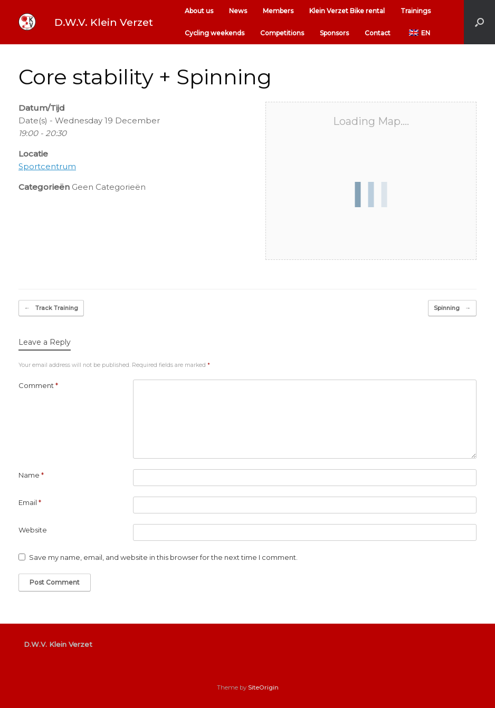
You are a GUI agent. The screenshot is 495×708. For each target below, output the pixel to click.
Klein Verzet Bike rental (347, 11)
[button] (479, 22)
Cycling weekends (214, 33)
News (238, 11)
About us (199, 11)
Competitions (282, 33)
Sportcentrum (47, 166)
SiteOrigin (263, 687)
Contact (378, 33)
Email (29, 502)
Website (32, 530)
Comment (38, 385)
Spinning (452, 308)
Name (31, 475)
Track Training (51, 308)
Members (278, 11)
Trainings (416, 11)
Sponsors (334, 33)
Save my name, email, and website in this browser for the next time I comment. (163, 557)
